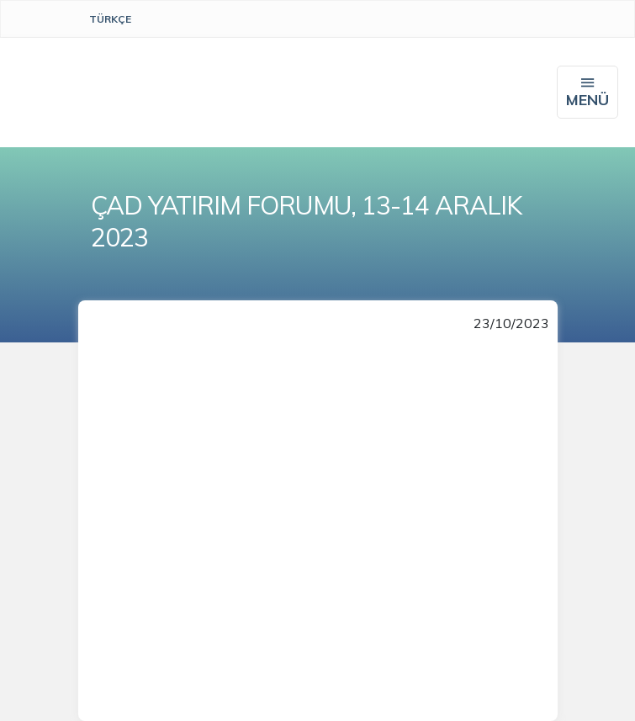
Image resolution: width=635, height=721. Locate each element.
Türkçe (110, 19)
